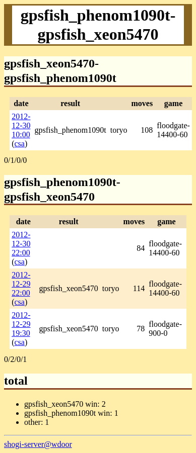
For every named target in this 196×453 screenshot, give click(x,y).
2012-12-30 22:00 (21, 243)
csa (20, 143)
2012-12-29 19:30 (21, 324)
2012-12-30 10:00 (21, 125)
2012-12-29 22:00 (21, 283)
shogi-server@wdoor (38, 444)
